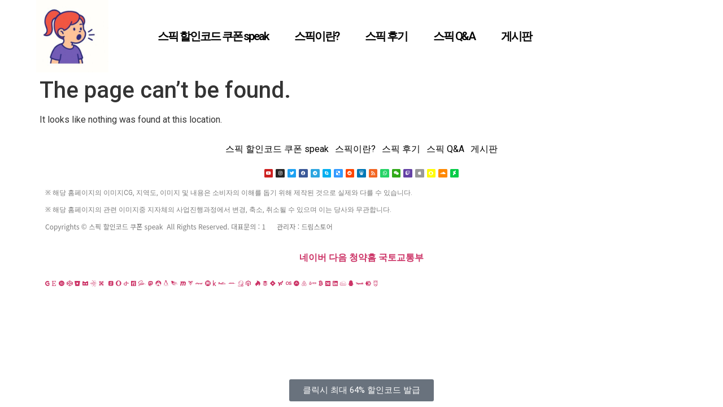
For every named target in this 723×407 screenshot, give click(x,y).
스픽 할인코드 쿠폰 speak (213, 36)
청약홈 (362, 258)
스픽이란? (316, 36)
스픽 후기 (386, 36)
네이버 (312, 258)
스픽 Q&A (454, 36)
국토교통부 (401, 258)
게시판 (516, 36)
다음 (338, 258)
